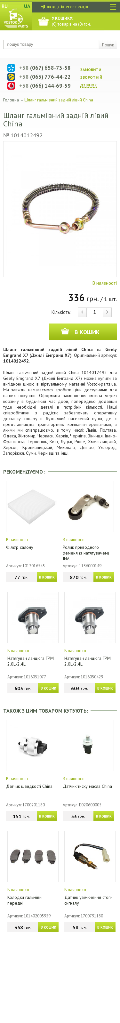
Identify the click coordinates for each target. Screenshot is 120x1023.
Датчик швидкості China (29, 786)
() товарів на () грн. (71, 21)
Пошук (108, 45)
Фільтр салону (19, 547)
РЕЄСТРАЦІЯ (77, 6)
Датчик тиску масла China (87, 786)
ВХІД (51, 6)
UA (27, 6)
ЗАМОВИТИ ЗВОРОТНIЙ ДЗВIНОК (91, 77)
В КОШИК (47, 577)
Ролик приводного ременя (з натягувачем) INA (86, 553)
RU (5, 6)
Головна (11, 100)
